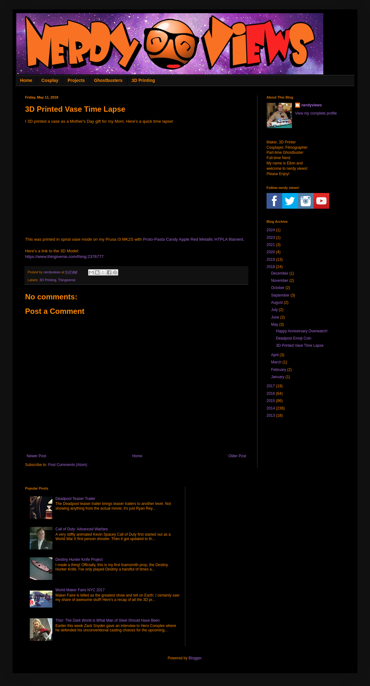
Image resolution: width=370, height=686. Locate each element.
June (275, 317)
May (274, 324)
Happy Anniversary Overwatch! (302, 331)
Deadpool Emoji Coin (293, 338)
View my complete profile (316, 113)
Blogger (194, 658)
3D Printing (143, 80)
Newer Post (36, 456)
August (277, 302)
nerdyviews (311, 105)
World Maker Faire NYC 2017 (80, 590)
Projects (76, 80)
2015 (271, 401)
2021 (271, 245)
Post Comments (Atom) (67, 465)
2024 (271, 230)
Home (26, 80)
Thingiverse (67, 280)
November (279, 280)
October (277, 288)
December (279, 273)
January (277, 377)
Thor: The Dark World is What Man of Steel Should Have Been (108, 620)
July (274, 310)
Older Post (237, 456)
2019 (271, 259)
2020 (271, 252)
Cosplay (49, 80)
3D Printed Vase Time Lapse (300, 345)
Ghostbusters (108, 80)
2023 (271, 237)
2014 (271, 408)
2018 (271, 267)
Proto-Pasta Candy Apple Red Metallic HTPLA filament (193, 239)
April (274, 355)
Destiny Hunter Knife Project (79, 559)
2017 (271, 386)
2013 (271, 415)
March (276, 362)
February (278, 369)
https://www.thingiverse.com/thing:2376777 (64, 256)
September (280, 295)
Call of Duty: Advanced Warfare (82, 529)
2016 (271, 393)
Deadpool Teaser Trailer (75, 498)
